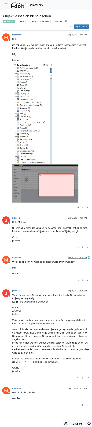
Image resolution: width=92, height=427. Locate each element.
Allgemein (9, 21)
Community (36, 5)
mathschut (17, 35)
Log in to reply (81, 27)
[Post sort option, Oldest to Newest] (69, 26)
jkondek (16, 218)
